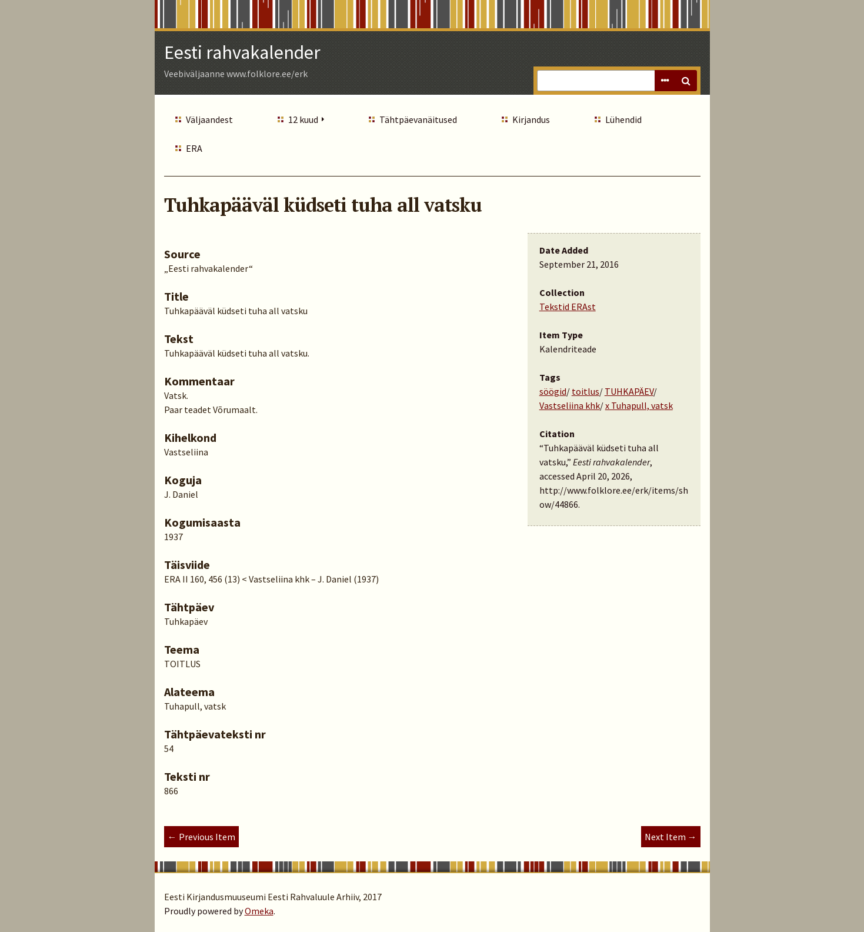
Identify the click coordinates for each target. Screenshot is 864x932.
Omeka (259, 911)
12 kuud (303, 119)
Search (686, 80)
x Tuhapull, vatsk (639, 405)
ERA (194, 148)
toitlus (585, 391)
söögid (552, 391)
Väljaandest (209, 119)
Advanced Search (665, 80)
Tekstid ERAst (567, 306)
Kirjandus (531, 119)
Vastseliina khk (569, 405)
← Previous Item (201, 837)
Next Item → (671, 837)
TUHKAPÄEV (629, 391)
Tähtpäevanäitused (418, 119)
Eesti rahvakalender (242, 52)
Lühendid (623, 119)
